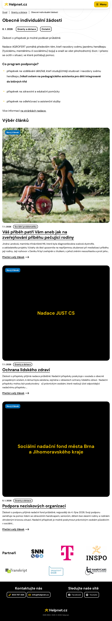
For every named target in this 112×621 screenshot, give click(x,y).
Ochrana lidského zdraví (26, 369)
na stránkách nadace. (33, 111)
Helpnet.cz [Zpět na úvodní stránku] (18, 4)
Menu (103, 4)
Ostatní (46, 29)
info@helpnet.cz (38, 594)
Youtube (91, 594)
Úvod (4, 12)
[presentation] (56, 175)
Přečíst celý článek (13, 257)
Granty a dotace (19, 12)
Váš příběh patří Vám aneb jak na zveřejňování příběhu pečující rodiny (38, 234)
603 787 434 (16, 594)
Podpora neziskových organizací (34, 506)
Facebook (74, 594)
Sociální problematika (25, 226)
